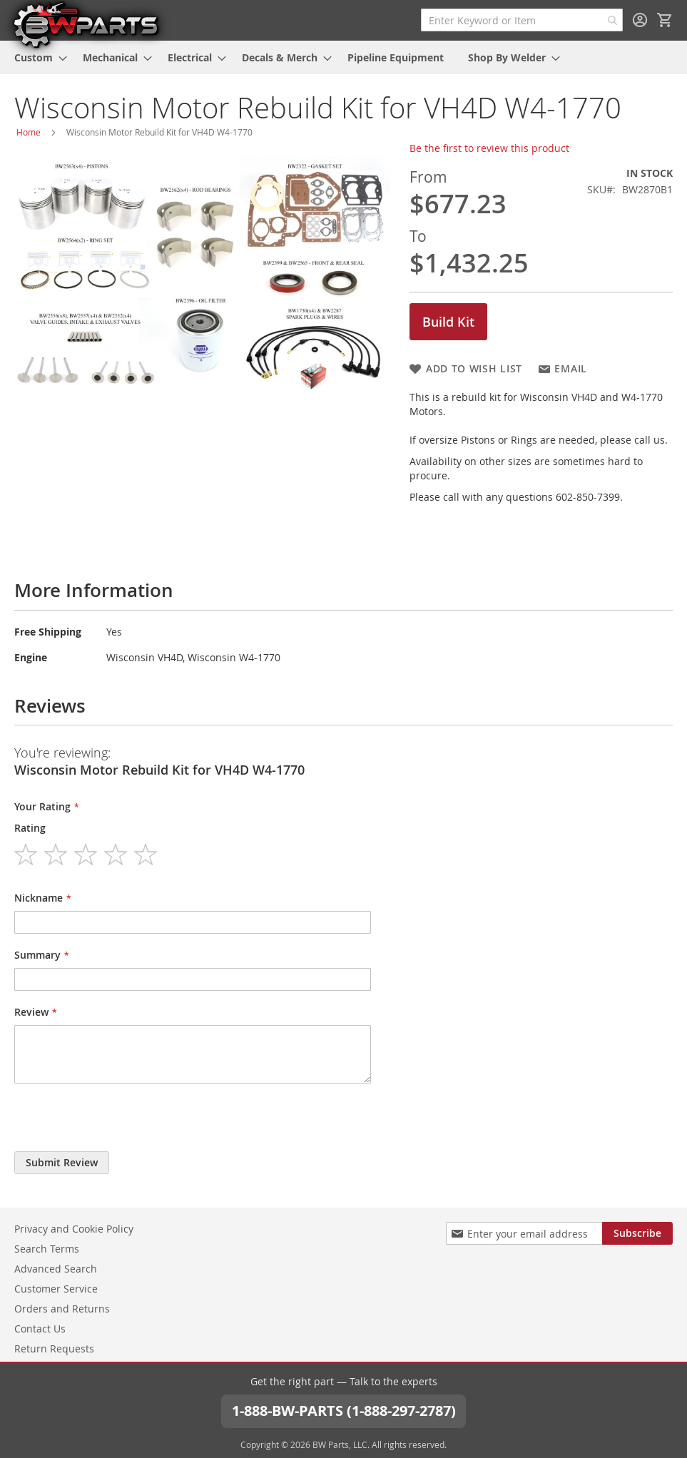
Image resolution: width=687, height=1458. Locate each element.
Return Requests (54, 1348)
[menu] (343, 57)
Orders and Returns (62, 1308)
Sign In (640, 20)
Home (28, 132)
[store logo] (85, 24)
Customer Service (56, 1288)
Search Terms (46, 1248)
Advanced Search (55, 1268)
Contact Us (40, 1328)
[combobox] (522, 20)
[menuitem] (36, 57)
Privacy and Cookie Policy (73, 1228)
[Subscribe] (637, 1233)
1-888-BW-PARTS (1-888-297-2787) (344, 1410)
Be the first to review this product (489, 148)
